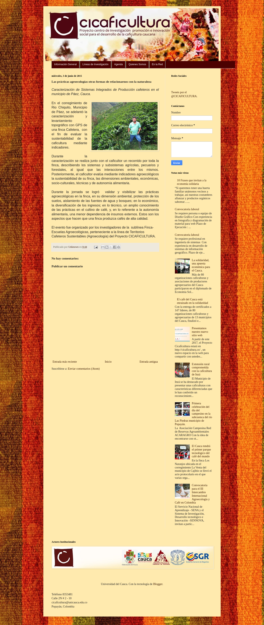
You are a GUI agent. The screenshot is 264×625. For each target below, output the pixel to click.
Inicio (108, 361)
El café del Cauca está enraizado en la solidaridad (192, 301)
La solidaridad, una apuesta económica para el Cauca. (201, 265)
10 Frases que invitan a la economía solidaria (191, 182)
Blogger (157, 584)
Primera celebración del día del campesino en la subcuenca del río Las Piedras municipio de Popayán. (193, 414)
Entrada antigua (149, 361)
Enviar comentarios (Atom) (84, 368)
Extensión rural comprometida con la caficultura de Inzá (202, 369)
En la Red (157, 64)
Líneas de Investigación (95, 64)
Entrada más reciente (65, 361)
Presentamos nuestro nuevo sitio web (200, 332)
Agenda (118, 64)
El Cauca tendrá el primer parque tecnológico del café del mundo (201, 451)
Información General (65, 64)
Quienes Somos (137, 64)
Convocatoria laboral (187, 209)
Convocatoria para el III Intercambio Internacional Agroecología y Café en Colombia (192, 494)
